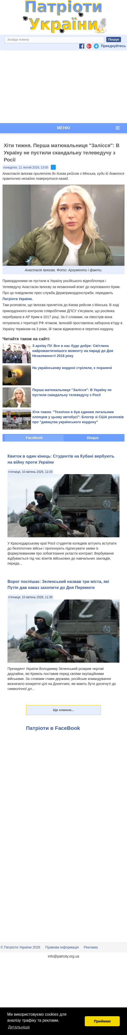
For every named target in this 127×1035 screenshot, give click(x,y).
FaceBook (34, 438)
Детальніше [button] (19, 1027)
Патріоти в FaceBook (53, 728)
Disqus (93, 438)
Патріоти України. (17, 299)
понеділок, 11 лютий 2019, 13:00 (25, 167)
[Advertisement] (63, 87)
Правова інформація (62, 947)
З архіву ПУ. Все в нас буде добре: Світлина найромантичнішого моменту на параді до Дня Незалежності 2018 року (72, 351)
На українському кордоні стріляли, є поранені (72, 368)
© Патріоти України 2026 (20, 947)
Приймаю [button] (102, 1021)
